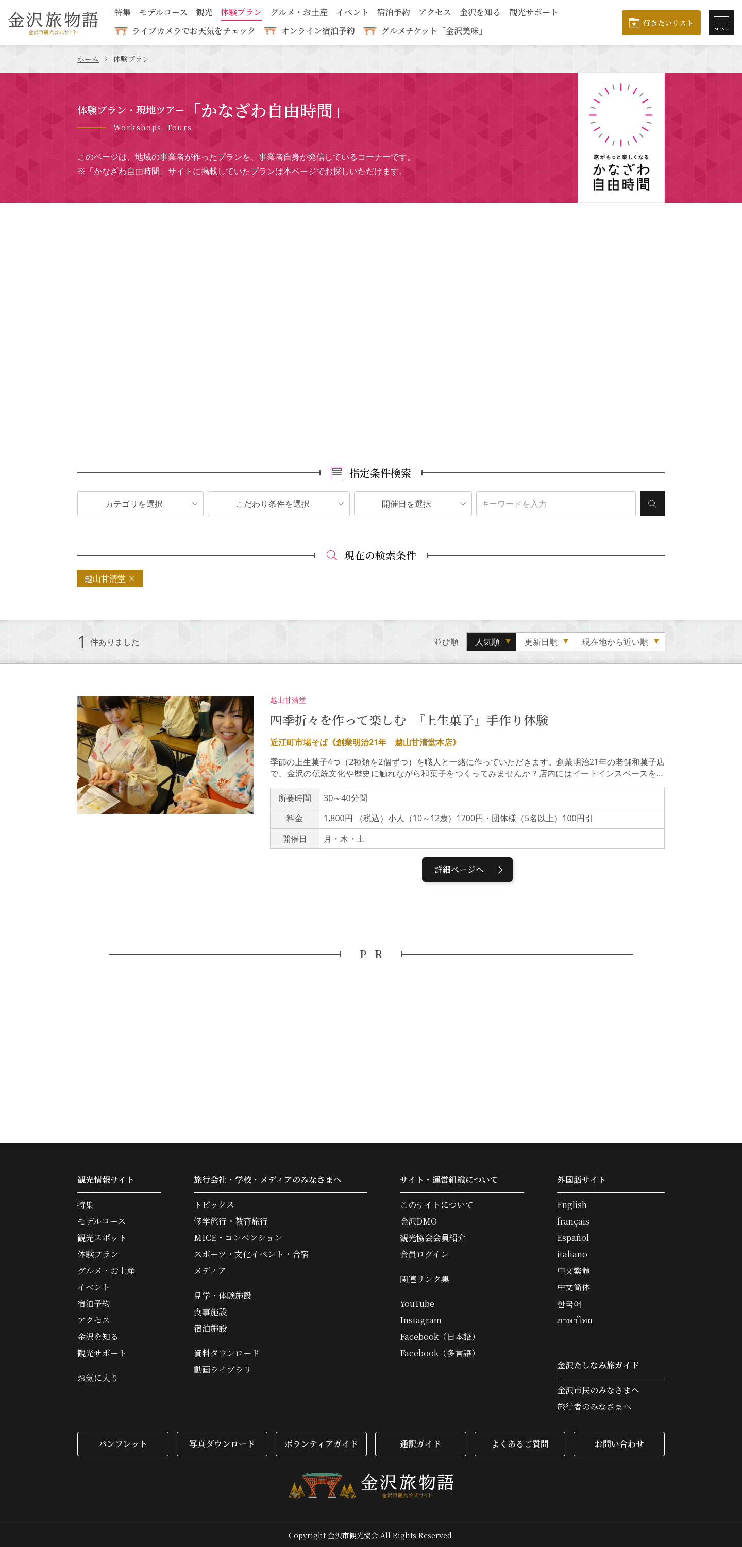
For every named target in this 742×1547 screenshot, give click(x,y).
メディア (210, 1271)
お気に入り (98, 1378)
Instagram (421, 1320)
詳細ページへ (470, 869)
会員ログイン (424, 1254)
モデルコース (163, 13)
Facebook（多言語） (440, 1353)
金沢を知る (480, 13)
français (573, 1221)
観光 (204, 13)
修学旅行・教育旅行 (231, 1221)
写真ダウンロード (222, 1444)
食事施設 (210, 1312)
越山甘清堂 (105, 578)
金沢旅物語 (53, 22)
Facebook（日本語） (440, 1337)
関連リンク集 (424, 1279)
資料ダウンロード (227, 1353)
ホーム (88, 59)
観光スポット (102, 1238)
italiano (572, 1254)
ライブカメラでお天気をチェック (194, 31)
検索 (652, 503)
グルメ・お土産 (299, 13)
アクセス (434, 13)
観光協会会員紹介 (433, 1238)
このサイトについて (437, 1205)
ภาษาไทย (574, 1320)
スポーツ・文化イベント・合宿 (251, 1254)
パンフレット (122, 1444)
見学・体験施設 (222, 1295)
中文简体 (573, 1287)
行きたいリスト (668, 23)
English (572, 1205)
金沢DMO (418, 1221)
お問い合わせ (619, 1444)
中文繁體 (573, 1271)
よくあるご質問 (520, 1444)
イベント (352, 13)
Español (573, 1238)
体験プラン (241, 13)
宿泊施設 (210, 1328)
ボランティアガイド (321, 1444)
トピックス (214, 1205)
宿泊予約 (393, 13)
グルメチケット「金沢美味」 (434, 31)
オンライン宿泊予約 (318, 31)
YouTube (417, 1304)
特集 (122, 13)
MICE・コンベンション (238, 1238)
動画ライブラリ (222, 1370)
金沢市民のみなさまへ (598, 1390)
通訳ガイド (420, 1444)
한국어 (569, 1304)
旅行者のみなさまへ (594, 1407)
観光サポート (534, 13)
